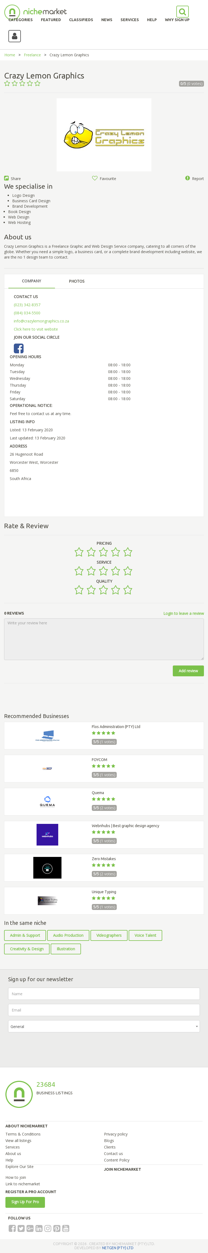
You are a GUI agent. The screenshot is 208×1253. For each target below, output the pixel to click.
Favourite (104, 178)
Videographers (109, 935)
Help (9, 1160)
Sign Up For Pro (25, 1201)
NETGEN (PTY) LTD (118, 1248)
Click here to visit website (36, 329)
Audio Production (68, 935)
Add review (188, 670)
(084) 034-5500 (27, 312)
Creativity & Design (27, 948)
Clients (110, 1147)
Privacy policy (116, 1134)
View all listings (18, 1140)
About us (13, 1153)
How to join (15, 1177)
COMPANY (31, 280)
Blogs (109, 1140)
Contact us (113, 1153)
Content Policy (116, 1160)
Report (194, 178)
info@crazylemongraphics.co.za (41, 321)
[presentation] (49, 1047)
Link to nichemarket (22, 1183)
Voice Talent (145, 935)
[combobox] (104, 1026)
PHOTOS (76, 281)
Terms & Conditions (23, 1134)
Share (12, 178)
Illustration (66, 948)
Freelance (32, 54)
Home (9, 54)
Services (12, 1147)
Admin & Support (25, 935)
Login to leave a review (183, 613)
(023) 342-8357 (27, 304)
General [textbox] (17, 1026)
